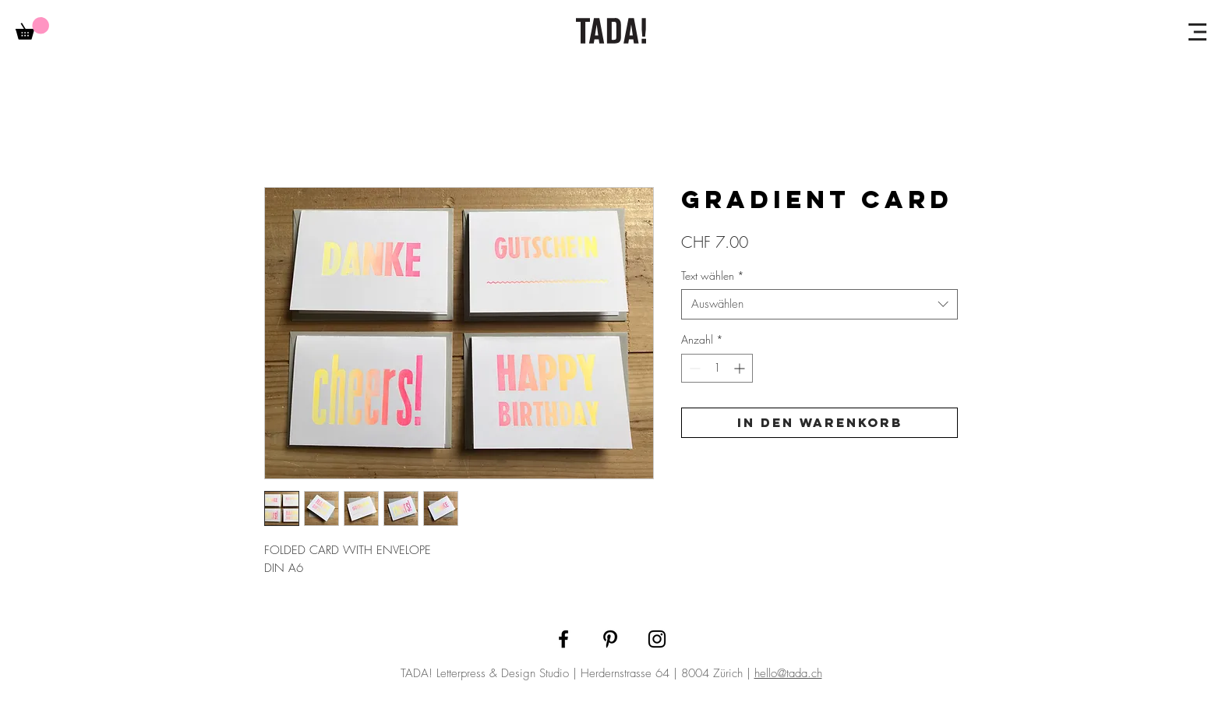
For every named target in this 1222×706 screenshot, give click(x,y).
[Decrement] (693, 368)
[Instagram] (657, 639)
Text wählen (712, 275)
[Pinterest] (610, 639)
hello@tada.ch (788, 673)
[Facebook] (563, 639)
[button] (1197, 32)
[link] (32, 28)
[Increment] (741, 368)
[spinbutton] (717, 368)
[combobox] (819, 304)
